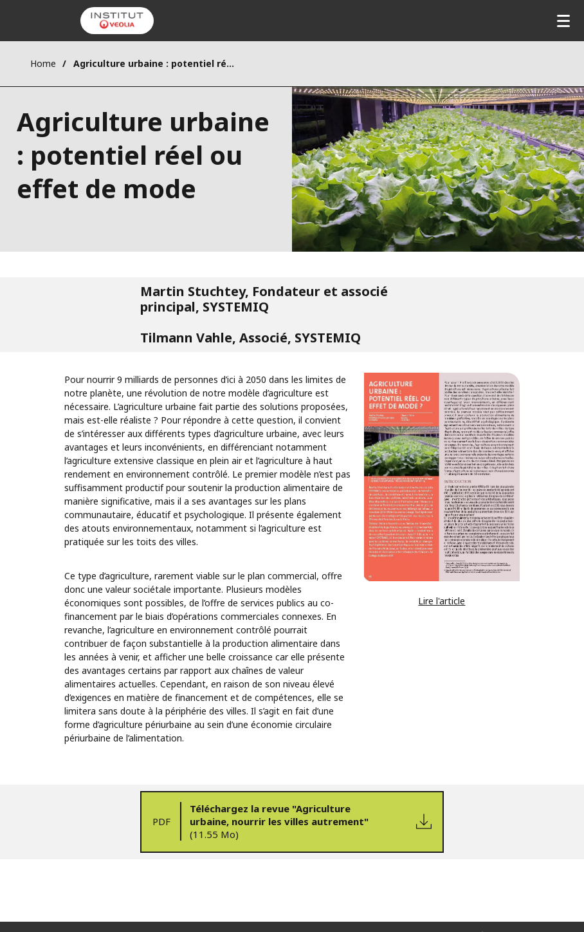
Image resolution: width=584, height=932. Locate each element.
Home (43, 63)
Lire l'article (441, 601)
